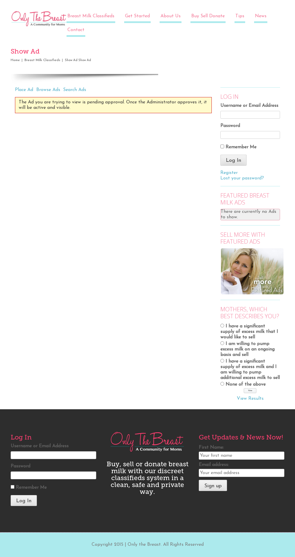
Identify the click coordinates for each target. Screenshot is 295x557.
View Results (250, 398)
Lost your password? (242, 178)
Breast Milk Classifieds (90, 16)
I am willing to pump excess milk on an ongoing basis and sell (247, 349)
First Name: (211, 447)
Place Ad (24, 90)
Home (15, 60)
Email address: (214, 465)
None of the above (246, 384)
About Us (170, 16)
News (260, 16)
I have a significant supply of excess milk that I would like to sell (249, 332)
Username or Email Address (249, 105)
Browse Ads (48, 90)
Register (229, 172)
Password (230, 126)
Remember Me (241, 147)
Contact (75, 30)
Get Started (137, 16)
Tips (239, 16)
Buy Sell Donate (208, 16)
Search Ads (74, 90)
